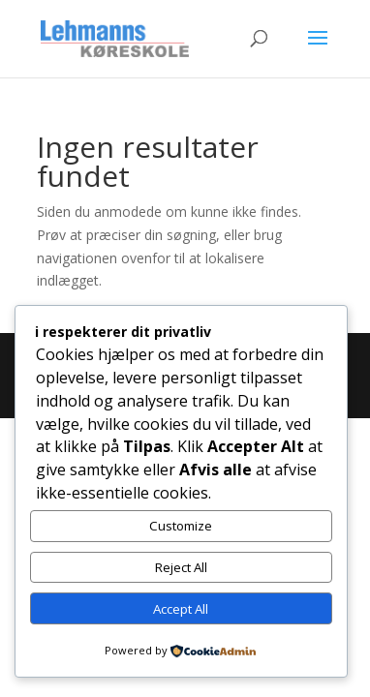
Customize (180, 525)
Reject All (181, 567)
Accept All (180, 609)
